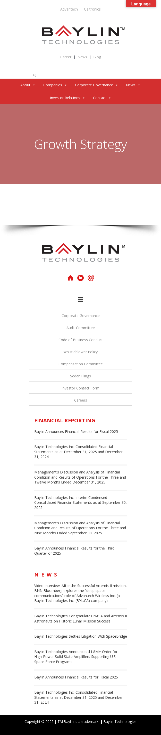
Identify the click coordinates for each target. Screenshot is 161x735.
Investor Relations (67, 97)
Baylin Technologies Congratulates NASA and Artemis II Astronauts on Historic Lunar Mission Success (80, 618)
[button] (34, 75)
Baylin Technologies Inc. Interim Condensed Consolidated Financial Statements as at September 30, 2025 (80, 502)
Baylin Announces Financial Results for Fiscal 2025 (76, 431)
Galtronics (92, 9)
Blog (97, 56)
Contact (102, 97)
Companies (55, 84)
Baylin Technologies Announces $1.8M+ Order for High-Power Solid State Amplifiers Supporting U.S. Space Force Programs (75, 656)
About (28, 84)
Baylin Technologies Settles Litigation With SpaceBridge (80, 636)
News (82, 56)
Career (65, 56)
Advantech (69, 9)
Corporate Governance (96, 84)
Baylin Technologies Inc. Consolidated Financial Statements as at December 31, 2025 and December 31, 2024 (78, 451)
